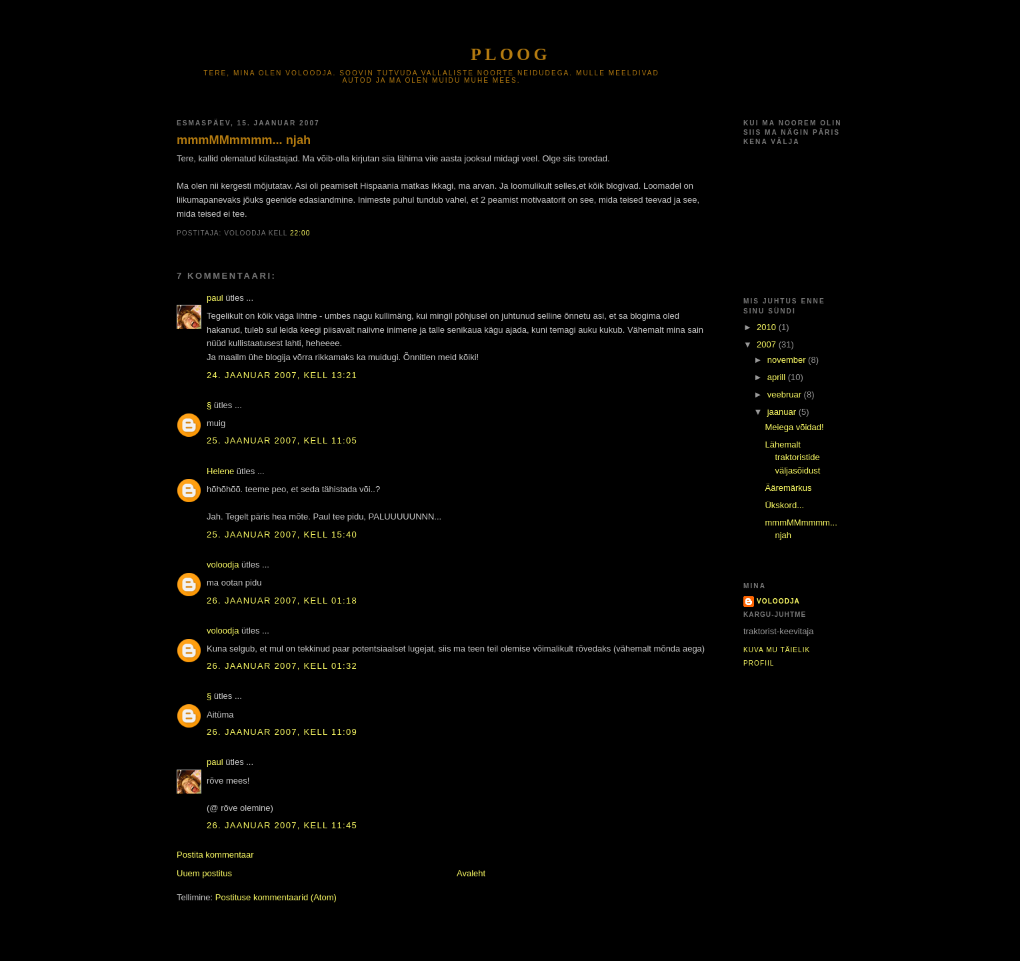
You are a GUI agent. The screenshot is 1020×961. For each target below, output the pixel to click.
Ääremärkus (788, 488)
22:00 (300, 233)
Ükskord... (784, 505)
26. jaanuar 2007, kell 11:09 (282, 732)
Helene (220, 471)
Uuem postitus (204, 873)
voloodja (223, 565)
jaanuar (783, 412)
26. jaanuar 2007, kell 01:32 (282, 666)
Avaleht (471, 873)
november (787, 360)
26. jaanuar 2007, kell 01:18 (282, 601)
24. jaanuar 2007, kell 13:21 (282, 375)
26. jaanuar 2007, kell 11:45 (282, 825)
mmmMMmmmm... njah (244, 140)
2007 (768, 344)
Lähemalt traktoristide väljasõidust (792, 457)
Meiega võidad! (794, 427)
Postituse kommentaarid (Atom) (276, 897)
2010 (768, 327)
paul (215, 298)
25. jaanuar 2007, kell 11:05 (282, 440)
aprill (777, 377)
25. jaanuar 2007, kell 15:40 (282, 535)
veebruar (785, 394)
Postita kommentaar (215, 855)
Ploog (511, 54)
